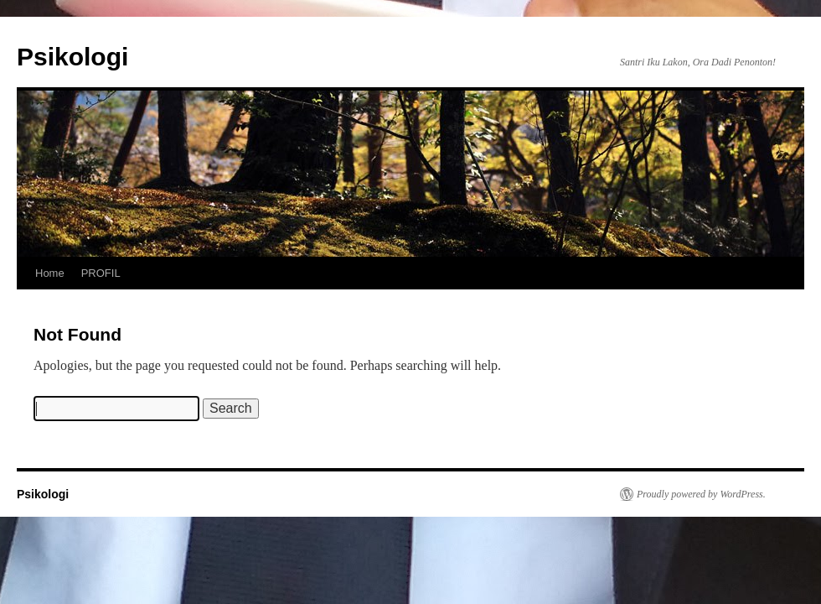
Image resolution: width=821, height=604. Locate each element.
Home (50, 273)
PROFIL (101, 273)
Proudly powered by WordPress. (701, 494)
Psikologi (72, 56)
